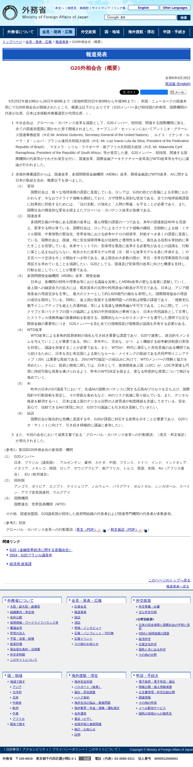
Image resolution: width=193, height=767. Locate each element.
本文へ (59, 8)
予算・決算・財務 (22, 638)
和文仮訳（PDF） (125, 529)
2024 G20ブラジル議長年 (31, 555)
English (143, 8)
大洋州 (17, 692)
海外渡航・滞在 (85, 675)
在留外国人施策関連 (88, 724)
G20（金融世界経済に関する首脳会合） (41, 550)
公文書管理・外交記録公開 (157, 692)
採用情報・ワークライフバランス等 (34, 622)
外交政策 (143, 600)
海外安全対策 (83, 681)
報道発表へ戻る (177, 586)
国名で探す (17, 724)
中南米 (17, 702)
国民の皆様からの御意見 (155, 713)
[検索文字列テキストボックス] (140, 17)
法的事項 (12, 749)
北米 (16, 697)
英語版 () (177, 84)
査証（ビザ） (83, 719)
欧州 (16, 708)
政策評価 (16, 644)
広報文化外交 (148, 644)
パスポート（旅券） (88, 687)
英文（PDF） (87, 529)
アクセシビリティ (36, 749)
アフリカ (19, 719)
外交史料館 (17, 654)
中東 (16, 713)
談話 (77, 617)
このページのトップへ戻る (169, 580)
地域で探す (17, 681)
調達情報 (145, 697)
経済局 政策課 (21, 564)
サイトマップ (101, 8)
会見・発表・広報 (39, 42)
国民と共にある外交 (152, 649)
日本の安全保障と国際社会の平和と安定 (164, 626)
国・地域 (14, 675)
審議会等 (16, 628)
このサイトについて (23, 660)
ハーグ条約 (81, 697)
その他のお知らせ (86, 644)
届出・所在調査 (84, 692)
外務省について (20, 600)
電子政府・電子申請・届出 (157, 681)
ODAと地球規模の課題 (154, 633)
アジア (17, 687)
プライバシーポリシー (68, 749)
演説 (77, 622)
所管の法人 (17, 633)
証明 (77, 734)
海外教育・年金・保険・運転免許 (97, 708)
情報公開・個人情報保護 (155, 687)
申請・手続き (147, 675)
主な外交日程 (148, 612)
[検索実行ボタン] (183, 17)
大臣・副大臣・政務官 (25, 606)
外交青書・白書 (149, 606)
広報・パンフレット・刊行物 (94, 633)
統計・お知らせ (84, 729)
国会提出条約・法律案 (25, 649)
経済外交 (145, 639)
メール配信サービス (152, 708)
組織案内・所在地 (22, 612)
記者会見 (80, 606)
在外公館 (16, 617)
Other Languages (175, 8)
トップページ (12, 42)
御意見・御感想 (78, 8)
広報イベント (83, 638)
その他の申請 (148, 702)
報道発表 (62, 42)
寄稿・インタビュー (88, 628)
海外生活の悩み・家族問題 (92, 702)
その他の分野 (148, 655)
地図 (86, 758)
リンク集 (120, 8)
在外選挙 (80, 713)
